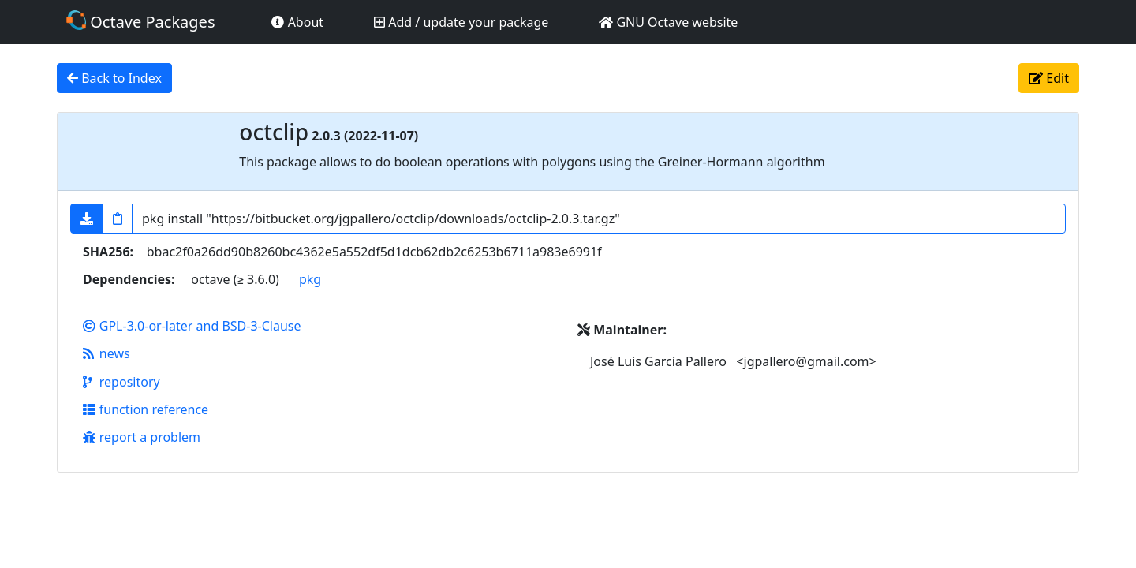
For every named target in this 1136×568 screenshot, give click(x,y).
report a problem (141, 437)
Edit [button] (1049, 78)
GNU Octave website (668, 22)
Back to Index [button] (114, 78)
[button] (86, 219)
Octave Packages (140, 21)
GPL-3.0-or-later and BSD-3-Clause (192, 325)
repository (121, 381)
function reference (145, 409)
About (297, 22)
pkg (310, 279)
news (106, 353)
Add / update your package (461, 22)
